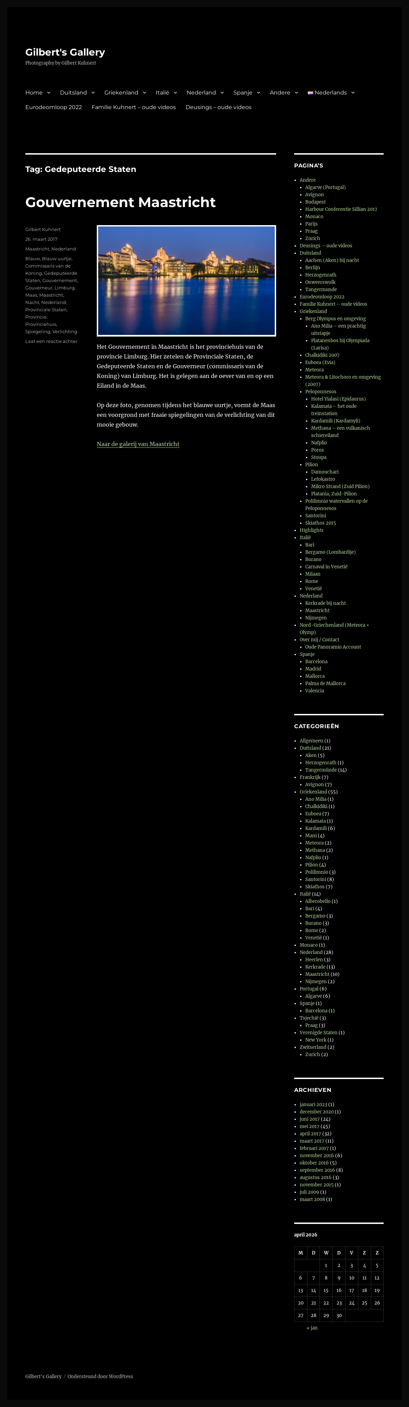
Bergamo (315, 916)
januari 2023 (313, 1105)
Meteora (314, 370)
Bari (309, 545)
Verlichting (64, 331)
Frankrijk (310, 777)
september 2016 (317, 1170)
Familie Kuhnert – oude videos (134, 107)
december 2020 (317, 1112)
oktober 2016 (314, 1163)
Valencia (314, 691)
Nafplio (319, 443)
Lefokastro (323, 479)
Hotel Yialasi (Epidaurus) (338, 399)
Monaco (314, 217)
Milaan (313, 574)
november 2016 (317, 1156)
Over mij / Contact (319, 640)
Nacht (32, 302)
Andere (280, 92)
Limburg (64, 287)
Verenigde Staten (319, 1033)
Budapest (315, 202)
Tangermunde (321, 290)
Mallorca (315, 676)
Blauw (32, 258)
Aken (311, 755)
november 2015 (317, 1185)
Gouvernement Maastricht (120, 202)
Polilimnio (316, 872)
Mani (311, 836)
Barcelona (316, 662)
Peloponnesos (320, 392)
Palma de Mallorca (325, 683)
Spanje (243, 92)
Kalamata (315, 821)
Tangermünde (321, 770)
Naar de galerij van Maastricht (138, 444)
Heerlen (314, 960)
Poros (317, 450)
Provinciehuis (40, 324)
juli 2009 (309, 1192)
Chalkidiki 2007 (322, 355)
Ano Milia (315, 799)
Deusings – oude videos (219, 107)
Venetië (313, 589)
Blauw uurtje (56, 258)
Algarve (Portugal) (325, 187)
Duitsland (73, 92)
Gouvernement (59, 280)
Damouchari (325, 472)
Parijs (311, 224)
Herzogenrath (320, 275)
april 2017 (310, 1134)
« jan (312, 1328)
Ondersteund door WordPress (100, 1377)
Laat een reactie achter (51, 341)
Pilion (311, 465)
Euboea (313, 814)
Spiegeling (37, 331)
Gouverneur (38, 287)
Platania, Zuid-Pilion (334, 494)
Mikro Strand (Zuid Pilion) (340, 486)
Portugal (309, 989)
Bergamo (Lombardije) (330, 552)
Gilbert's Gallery (65, 52)
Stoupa (318, 457)
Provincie (35, 317)
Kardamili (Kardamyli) (335, 421)
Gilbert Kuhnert (43, 229)
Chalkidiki (316, 806)
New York (315, 1040)
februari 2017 (314, 1148)
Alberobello (318, 901)
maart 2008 (312, 1199)
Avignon (314, 195)
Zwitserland (313, 1047)
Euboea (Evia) (320, 362)
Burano (313, 559)
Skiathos (315, 887)
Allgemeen (311, 741)
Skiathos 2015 (320, 523)
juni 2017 (310, 1119)
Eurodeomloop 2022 (53, 107)
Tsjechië (309, 1018)
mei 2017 (309, 1126)
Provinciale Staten (46, 309)
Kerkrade (315, 967)
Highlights (312, 530)
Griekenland (121, 92)
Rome (311, 581)
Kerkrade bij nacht (325, 603)
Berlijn (312, 268)
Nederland (201, 92)
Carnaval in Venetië (326, 567)
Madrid (313, 669)
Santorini (315, 516)
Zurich (312, 238)
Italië (162, 92)
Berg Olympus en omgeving (335, 319)
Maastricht (37, 249)
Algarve (313, 996)
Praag (311, 231)
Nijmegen (316, 618)
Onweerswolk (320, 282)
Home (34, 92)
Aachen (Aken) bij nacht (332, 260)
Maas (31, 295)
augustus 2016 (316, 1177)
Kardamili (316, 828)
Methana (315, 850)
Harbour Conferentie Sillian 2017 (341, 209)
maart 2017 (312, 1141)
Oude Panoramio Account (333, 647)
